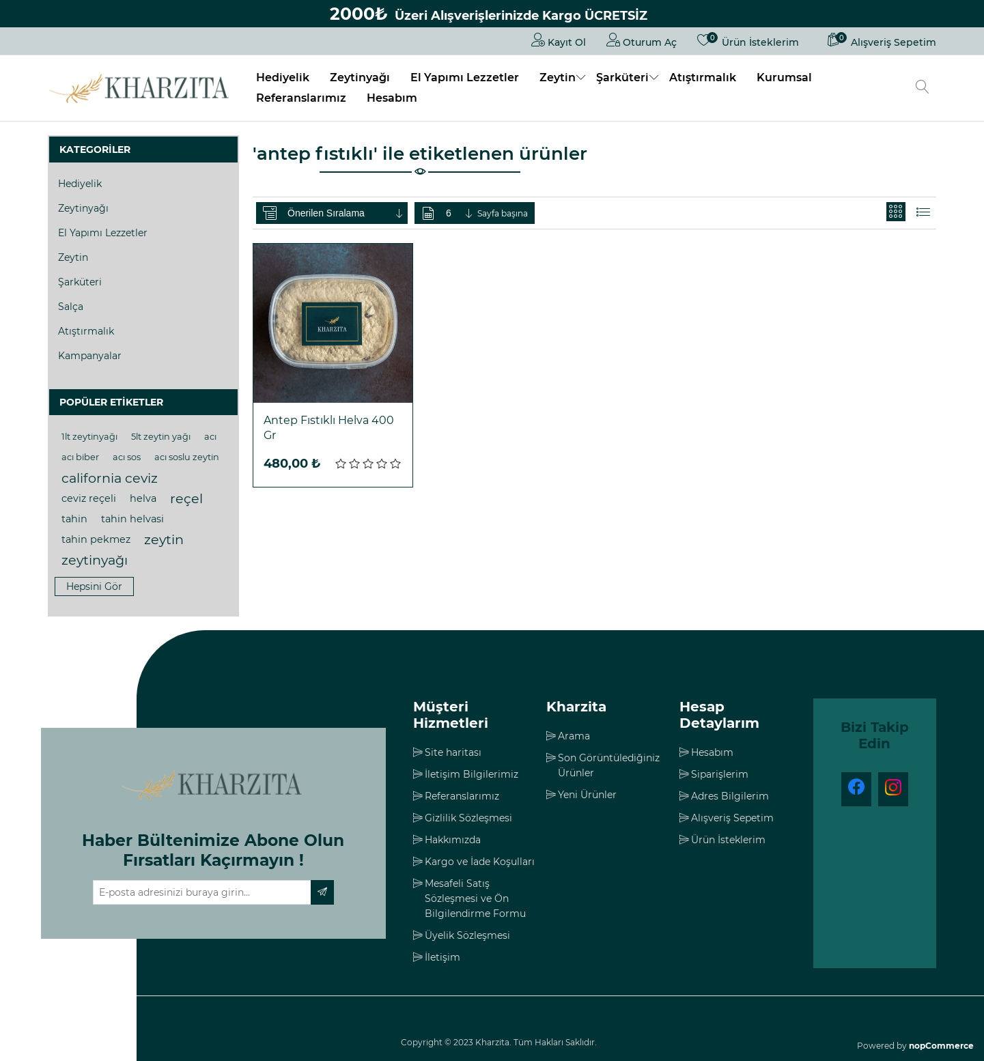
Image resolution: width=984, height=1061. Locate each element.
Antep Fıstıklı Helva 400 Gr (329, 428)
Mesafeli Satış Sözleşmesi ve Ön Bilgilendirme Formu (475, 898)
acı (210, 437)
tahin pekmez (95, 539)
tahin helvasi (132, 519)
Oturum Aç (641, 39)
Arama (574, 736)
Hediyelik (282, 77)
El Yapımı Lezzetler (464, 77)
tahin (74, 519)
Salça (70, 306)
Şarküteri (622, 77)
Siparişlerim (719, 774)
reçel (186, 498)
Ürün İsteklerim (728, 840)
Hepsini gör (94, 586)
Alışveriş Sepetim (732, 818)
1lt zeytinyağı (89, 437)
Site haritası (453, 752)
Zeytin (557, 77)
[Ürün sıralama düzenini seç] (346, 213)
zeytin (164, 539)
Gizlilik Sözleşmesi (468, 818)
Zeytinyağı (360, 77)
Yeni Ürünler (587, 795)
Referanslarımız (301, 97)
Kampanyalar (90, 356)
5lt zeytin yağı (161, 437)
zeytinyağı (94, 560)
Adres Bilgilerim (730, 796)
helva (143, 498)
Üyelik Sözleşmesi (467, 935)
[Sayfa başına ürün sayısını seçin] (460, 213)
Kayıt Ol (558, 39)
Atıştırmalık (702, 77)
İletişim (442, 957)
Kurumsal (784, 77)
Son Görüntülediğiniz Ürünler (609, 765)
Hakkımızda (453, 840)
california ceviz (109, 478)
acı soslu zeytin (186, 457)
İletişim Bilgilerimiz (471, 774)
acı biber (80, 457)
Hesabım (392, 97)
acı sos (127, 457)
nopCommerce (941, 1046)
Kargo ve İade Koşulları (480, 861)
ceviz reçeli (88, 498)
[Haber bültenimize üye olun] (202, 892)
